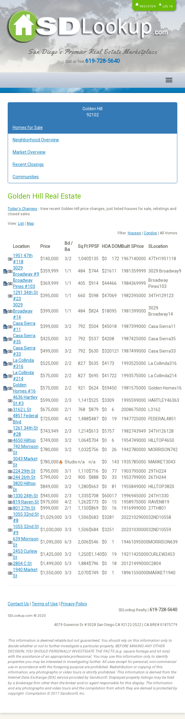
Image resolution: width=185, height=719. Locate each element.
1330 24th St (25, 495)
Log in (168, 6)
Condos (150, 233)
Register (148, 6)
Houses (134, 233)
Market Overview (29, 152)
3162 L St (22, 409)
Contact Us (18, 603)
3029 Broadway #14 (23, 311)
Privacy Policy (74, 603)
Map (30, 223)
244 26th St (24, 477)
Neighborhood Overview (36, 139)
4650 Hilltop (24, 440)
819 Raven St (26, 501)
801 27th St (24, 508)
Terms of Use (45, 603)
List (21, 223)
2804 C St (22, 563)
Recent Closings (28, 164)
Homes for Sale (28, 127)
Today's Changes (22, 209)
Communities (26, 176)
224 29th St (24, 471)
